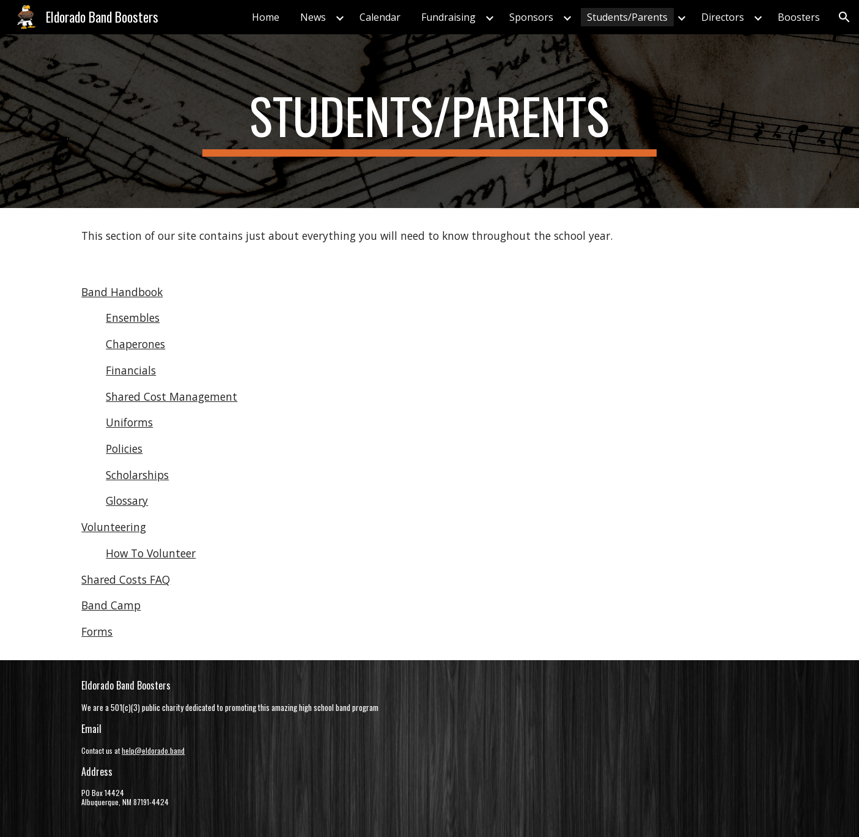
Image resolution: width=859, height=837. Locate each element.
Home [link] (265, 17)
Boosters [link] (799, 17)
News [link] (313, 17)
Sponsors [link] (531, 17)
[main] (429, 121)
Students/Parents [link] (627, 17)
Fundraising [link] (448, 17)
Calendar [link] (379, 17)
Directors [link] (722, 17)
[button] (844, 17)
